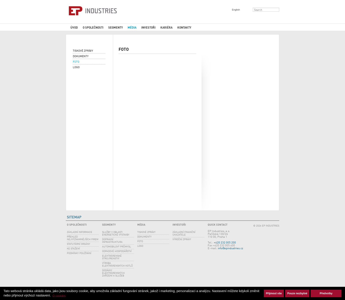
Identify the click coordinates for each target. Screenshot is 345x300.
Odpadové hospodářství (117, 251)
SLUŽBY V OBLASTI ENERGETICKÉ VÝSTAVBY (115, 233)
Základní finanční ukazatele (183, 233)
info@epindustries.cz (230, 248)
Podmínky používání (79, 253)
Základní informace (79, 232)
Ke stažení (73, 249)
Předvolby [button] (326, 293)
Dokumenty (80, 56)
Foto (76, 62)
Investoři (148, 27)
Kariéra (166, 27)
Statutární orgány (78, 244)
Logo (76, 67)
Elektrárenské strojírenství (112, 257)
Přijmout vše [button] (274, 293)
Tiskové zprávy (83, 51)
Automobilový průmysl (116, 247)
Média (132, 27)
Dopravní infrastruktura (112, 240)
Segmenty (115, 27)
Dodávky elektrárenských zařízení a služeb (113, 273)
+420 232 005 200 (225, 242)
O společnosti (93, 27)
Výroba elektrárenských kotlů (117, 264)
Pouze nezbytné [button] (297, 293)
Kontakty (184, 27)
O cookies (59, 295)
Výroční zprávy (181, 239)
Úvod (74, 27)
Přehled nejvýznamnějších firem (82, 238)
